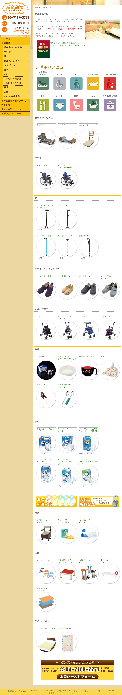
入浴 (6, 92)
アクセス (5, 105)
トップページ (8, 39)
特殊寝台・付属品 (13, 47)
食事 (6, 70)
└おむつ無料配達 (12, 83)
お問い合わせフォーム (12, 113)
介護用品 (5, 43)
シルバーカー (11, 65)
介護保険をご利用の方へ (13, 101)
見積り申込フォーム (11, 109)
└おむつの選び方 (12, 79)
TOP (36, 7)
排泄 (6, 87)
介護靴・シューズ (13, 61)
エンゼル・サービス (64, 693)
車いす (7, 52)
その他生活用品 (12, 96)
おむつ (7, 74)
